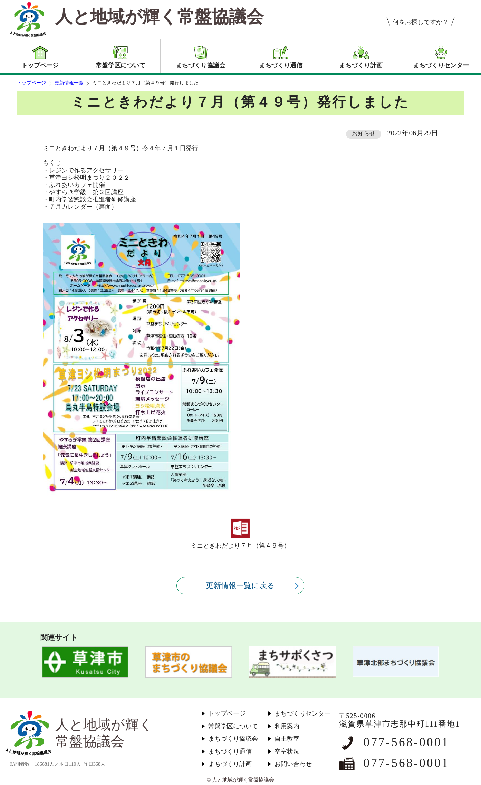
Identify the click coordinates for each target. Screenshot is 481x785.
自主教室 (287, 738)
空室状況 (287, 751)
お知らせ (363, 133)
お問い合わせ (293, 763)
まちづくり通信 (230, 751)
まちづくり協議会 (233, 738)
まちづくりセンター (302, 713)
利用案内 (287, 726)
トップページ (31, 82)
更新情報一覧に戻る (240, 585)
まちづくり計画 (230, 763)
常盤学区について (233, 726)
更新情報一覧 (69, 82)
